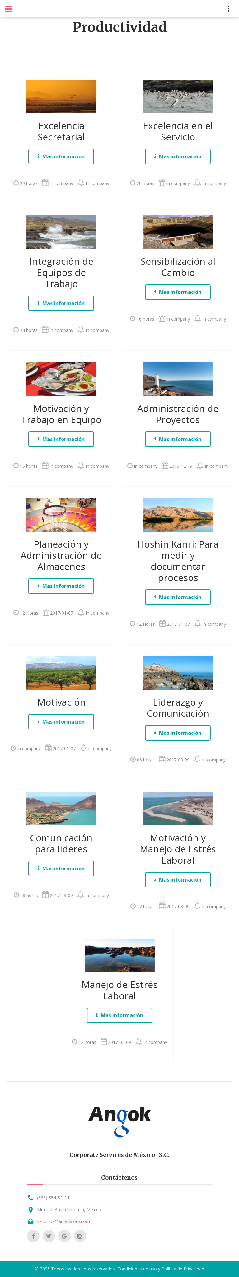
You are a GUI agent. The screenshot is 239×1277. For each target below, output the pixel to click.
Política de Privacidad (183, 1269)
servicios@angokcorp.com (63, 1221)
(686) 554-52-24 (53, 1198)
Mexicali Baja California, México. (69, 1209)
